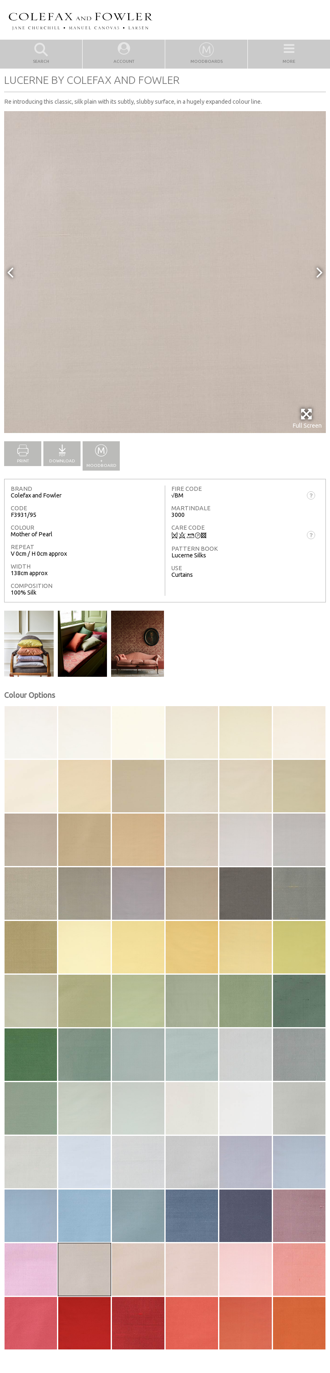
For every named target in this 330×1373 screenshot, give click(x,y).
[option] (165, 272)
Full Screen (307, 418)
